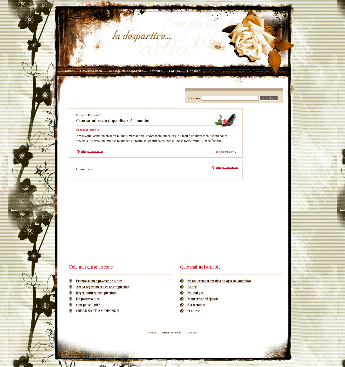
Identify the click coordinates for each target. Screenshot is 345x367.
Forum (174, 71)
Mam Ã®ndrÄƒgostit (202, 299)
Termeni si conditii (171, 332)
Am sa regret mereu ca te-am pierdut (102, 287)
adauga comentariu (92, 151)
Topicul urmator (224, 151)
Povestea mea (91, 71)
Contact (193, 71)
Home (68, 71)
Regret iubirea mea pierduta (96, 293)
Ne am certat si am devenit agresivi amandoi (219, 281)
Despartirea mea (88, 299)
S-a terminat (196, 305)
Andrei (192, 287)
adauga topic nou (89, 129)
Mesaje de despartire (126, 71)
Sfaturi (156, 71)
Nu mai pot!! (196, 293)
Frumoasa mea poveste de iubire (99, 281)
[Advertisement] (125, 95)
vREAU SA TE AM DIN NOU (97, 311)
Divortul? (94, 115)
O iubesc (193, 311)
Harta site (191, 332)
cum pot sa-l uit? (88, 305)
